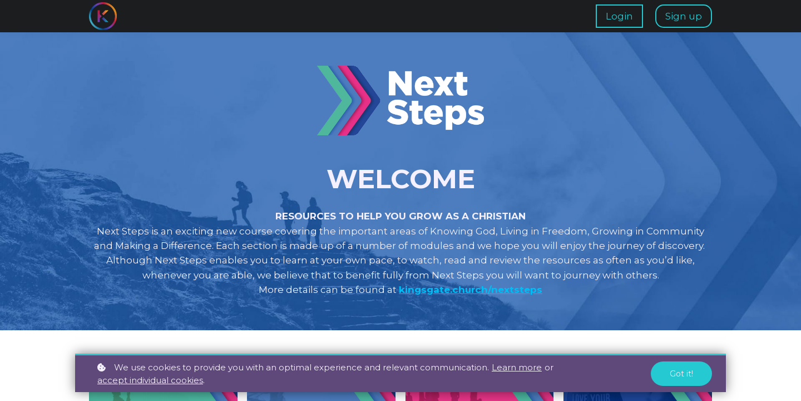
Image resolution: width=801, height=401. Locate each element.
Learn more (517, 367)
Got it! (681, 374)
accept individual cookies (150, 380)
